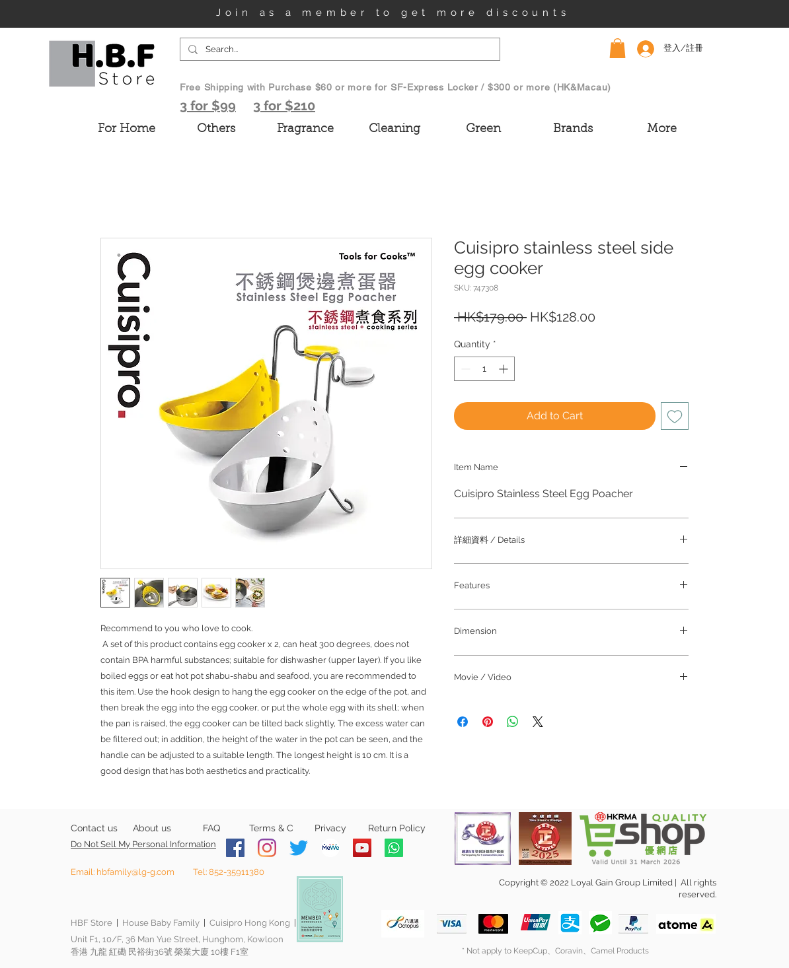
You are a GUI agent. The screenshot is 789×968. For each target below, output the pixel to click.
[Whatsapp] (394, 848)
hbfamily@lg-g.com (135, 872)
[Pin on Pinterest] (488, 722)
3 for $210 (284, 106)
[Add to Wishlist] (675, 416)
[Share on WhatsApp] (513, 722)
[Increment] (504, 368)
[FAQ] (211, 829)
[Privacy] (330, 829)
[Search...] (339, 49)
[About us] (151, 829)
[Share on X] (538, 722)
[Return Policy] (397, 829)
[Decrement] (464, 368)
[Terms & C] (271, 829)
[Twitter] (298, 848)
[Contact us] (94, 829)
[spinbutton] (484, 368)
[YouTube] (362, 848)
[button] (617, 48)
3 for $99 (208, 106)
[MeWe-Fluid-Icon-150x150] (330, 848)
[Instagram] (267, 848)
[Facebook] (235, 848)
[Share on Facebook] (462, 722)
